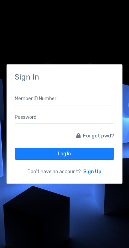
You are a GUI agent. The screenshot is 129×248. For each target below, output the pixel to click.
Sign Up (92, 172)
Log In (64, 154)
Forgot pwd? (95, 136)
